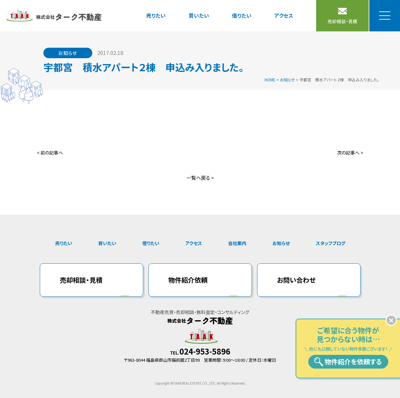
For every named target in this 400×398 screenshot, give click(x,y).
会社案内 (237, 243)
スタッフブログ (330, 243)
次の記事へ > (350, 152)
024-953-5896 (204, 351)
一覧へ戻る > (200, 177)
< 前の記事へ (50, 152)
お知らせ (281, 243)
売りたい (156, 15)
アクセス (283, 15)
